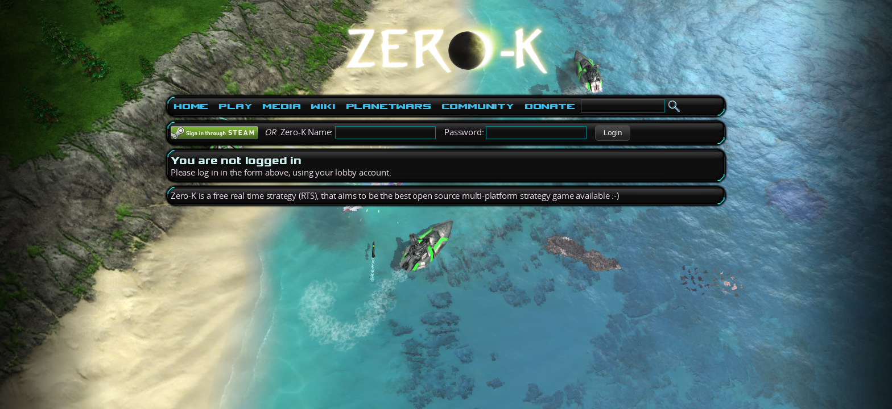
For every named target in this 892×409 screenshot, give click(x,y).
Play (235, 106)
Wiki (323, 106)
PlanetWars (388, 106)
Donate (550, 106)
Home (191, 106)
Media (281, 106)
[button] (612, 133)
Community (477, 106)
